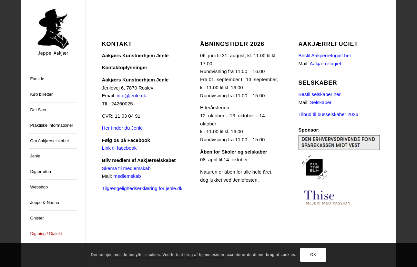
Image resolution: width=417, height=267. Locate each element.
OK (313, 254)
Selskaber (320, 102)
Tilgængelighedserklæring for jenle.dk (142, 188)
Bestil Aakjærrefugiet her (325, 55)
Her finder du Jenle (122, 128)
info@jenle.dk (131, 95)
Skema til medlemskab (126, 168)
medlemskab (127, 176)
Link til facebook (119, 148)
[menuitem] (53, 79)
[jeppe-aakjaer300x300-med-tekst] (53, 32)
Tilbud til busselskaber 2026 (328, 114)
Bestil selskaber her (320, 94)
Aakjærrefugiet (325, 63)
